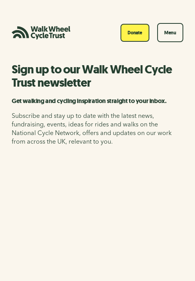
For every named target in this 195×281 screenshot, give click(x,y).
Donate (135, 33)
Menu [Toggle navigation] (170, 33)
